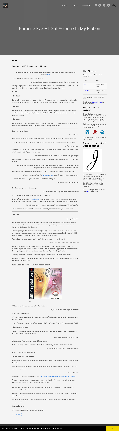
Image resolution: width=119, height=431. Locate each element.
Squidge (86, 90)
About (64, 5)
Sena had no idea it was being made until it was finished (58, 376)
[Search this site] (96, 5)
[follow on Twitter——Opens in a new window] (105, 5)
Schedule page (97, 102)
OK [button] (112, 428)
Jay (85, 84)
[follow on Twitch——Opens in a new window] (114, 5)
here (48, 74)
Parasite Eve (17, 414)
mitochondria (35, 199)
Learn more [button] (59, 428)
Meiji (52, 175)
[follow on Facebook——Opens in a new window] (100, 5)
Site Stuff (85, 5)
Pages (74, 5)
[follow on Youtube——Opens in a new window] (109, 5)
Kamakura (45, 175)
